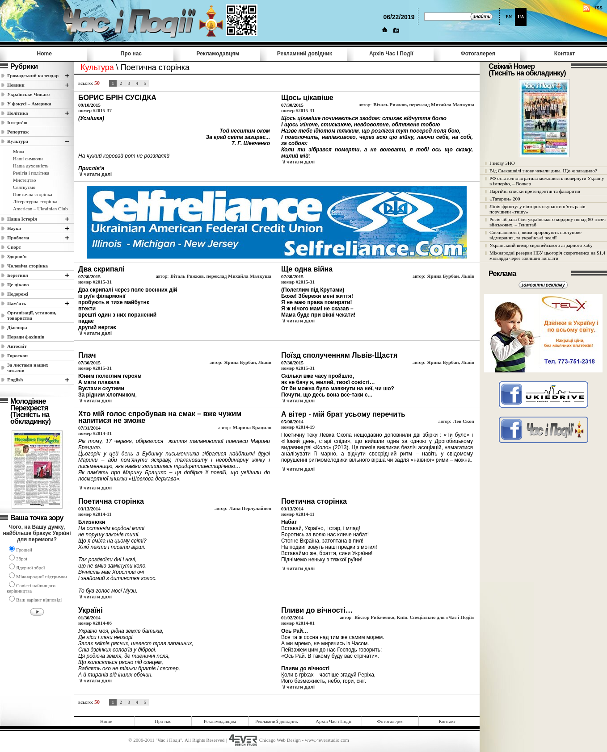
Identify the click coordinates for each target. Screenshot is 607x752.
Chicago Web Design (280, 740)
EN (509, 16)
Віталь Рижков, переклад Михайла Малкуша (423, 104)
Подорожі (17, 294)
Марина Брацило (252, 427)
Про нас (131, 53)
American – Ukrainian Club (40, 208)
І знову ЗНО (502, 163)
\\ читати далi (96, 174)
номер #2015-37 (95, 110)
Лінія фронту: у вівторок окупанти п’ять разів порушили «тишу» (537, 209)
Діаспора (17, 327)
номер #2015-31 (298, 110)
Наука (14, 228)
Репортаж (18, 131)
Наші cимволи (28, 158)
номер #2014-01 (298, 623)
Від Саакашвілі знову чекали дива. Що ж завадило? (543, 170)
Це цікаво (18, 284)
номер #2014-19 (298, 427)
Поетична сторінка (32, 194)
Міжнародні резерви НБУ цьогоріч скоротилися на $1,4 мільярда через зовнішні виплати (547, 255)
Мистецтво (24, 180)
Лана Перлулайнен (250, 508)
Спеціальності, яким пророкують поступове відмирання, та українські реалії (535, 235)
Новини (16, 85)
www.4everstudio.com (327, 740)
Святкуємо (24, 187)
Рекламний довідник (304, 53)
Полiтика (17, 113)
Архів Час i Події (391, 53)
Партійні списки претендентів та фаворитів (534, 191)
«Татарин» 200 (504, 198)
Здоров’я (17, 256)
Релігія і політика (31, 172)
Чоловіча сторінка (27, 265)
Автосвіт (17, 346)
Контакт (564, 53)
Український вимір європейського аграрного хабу (541, 245)
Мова (18, 151)
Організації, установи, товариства (31, 315)
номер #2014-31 (95, 433)
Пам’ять (16, 303)
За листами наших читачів (27, 367)
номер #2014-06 (95, 623)
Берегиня (17, 275)
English (15, 379)
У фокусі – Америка (29, 103)
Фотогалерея (478, 53)
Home (44, 53)
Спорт (14, 247)
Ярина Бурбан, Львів (450, 276)
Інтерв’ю (17, 122)
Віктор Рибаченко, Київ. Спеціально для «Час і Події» (414, 617)
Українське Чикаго (28, 94)
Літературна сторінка (35, 201)
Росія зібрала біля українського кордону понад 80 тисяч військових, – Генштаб (547, 222)
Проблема (18, 237)
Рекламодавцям (217, 53)
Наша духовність (30, 165)
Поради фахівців (25, 336)
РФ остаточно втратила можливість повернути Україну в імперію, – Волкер (546, 180)
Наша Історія (22, 218)
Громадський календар (33, 75)
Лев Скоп (463, 421)
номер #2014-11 (94, 514)
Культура (17, 141)
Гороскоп (17, 355)
